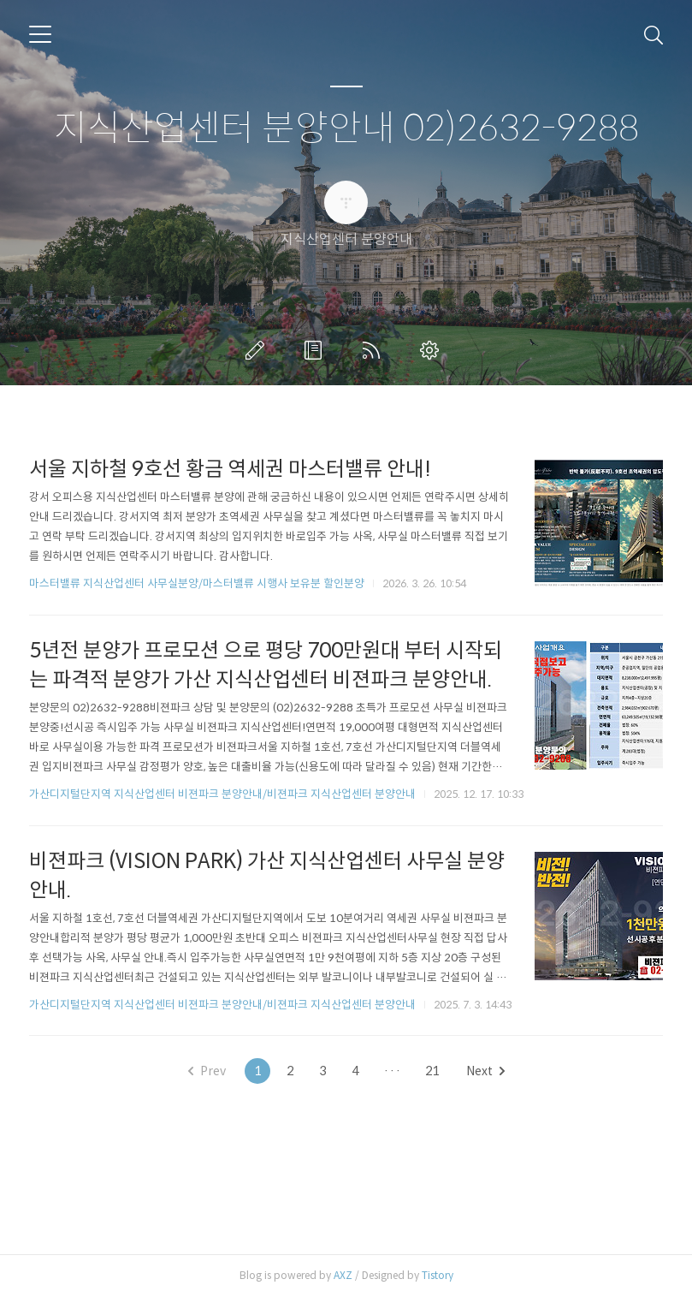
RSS (374, 350)
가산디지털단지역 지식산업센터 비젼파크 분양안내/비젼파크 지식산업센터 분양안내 (222, 794)
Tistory (437, 1275)
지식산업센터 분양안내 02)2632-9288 (346, 129)
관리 (432, 350)
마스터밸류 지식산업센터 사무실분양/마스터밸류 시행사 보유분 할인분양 (196, 583)
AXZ (343, 1275)
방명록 (316, 350)
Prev (207, 1071)
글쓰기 (258, 350)
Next (485, 1071)
